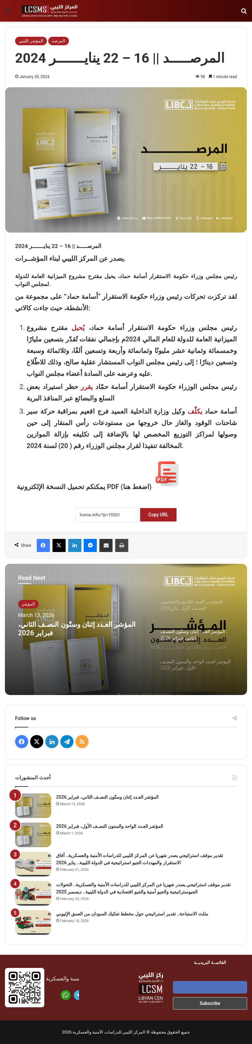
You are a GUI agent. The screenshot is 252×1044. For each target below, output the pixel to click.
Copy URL (158, 514)
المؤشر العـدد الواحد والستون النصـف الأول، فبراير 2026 (109, 826)
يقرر (87, 387)
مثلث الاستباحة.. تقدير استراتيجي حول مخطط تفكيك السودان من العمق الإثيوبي (132, 913)
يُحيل (78, 328)
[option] (126, 629)
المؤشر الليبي (31, 40)
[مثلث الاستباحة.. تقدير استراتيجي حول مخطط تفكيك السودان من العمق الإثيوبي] (33, 922)
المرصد (58, 40)
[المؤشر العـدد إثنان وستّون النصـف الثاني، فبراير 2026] (33, 805)
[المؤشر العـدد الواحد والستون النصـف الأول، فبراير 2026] (33, 835)
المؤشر (28, 604)
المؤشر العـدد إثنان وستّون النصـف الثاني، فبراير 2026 (73, 632)
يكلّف (195, 411)
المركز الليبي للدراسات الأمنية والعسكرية (109, 1032)
